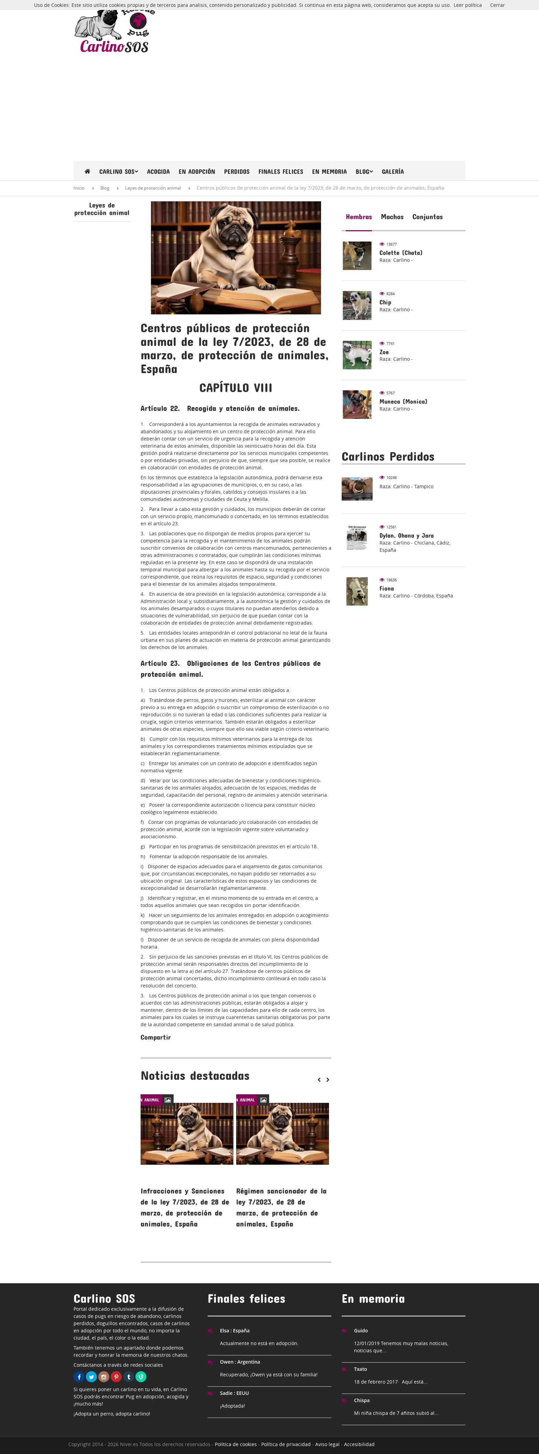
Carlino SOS (118, 171)
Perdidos (237, 171)
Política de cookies (236, 1444)
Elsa (235, 1330)
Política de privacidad (286, 1444)
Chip (385, 302)
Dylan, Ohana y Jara (407, 535)
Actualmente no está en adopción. (259, 1343)
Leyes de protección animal (153, 188)
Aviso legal (327, 1444)
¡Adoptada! (232, 1405)
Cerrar (497, 5)
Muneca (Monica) (404, 401)
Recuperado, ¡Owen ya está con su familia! (269, 1374)
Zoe (384, 352)
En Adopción (197, 171)
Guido (361, 1330)
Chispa (362, 1400)
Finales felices (280, 171)
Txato (360, 1369)
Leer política (468, 5)
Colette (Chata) (401, 252)
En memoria (329, 171)
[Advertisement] (269, 109)
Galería (393, 171)
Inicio (79, 188)
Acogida (158, 171)
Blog (364, 171)
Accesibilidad (359, 1444)
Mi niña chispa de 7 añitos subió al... (396, 1413)
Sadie (234, 1393)
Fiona (387, 588)
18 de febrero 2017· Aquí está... (391, 1381)
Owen (240, 1361)
